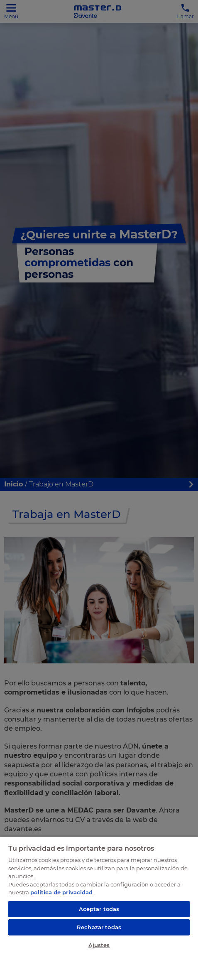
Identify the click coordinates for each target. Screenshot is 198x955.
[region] (99, 895)
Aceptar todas (99, 909)
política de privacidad (61, 892)
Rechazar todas (99, 927)
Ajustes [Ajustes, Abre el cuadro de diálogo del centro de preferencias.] (99, 945)
